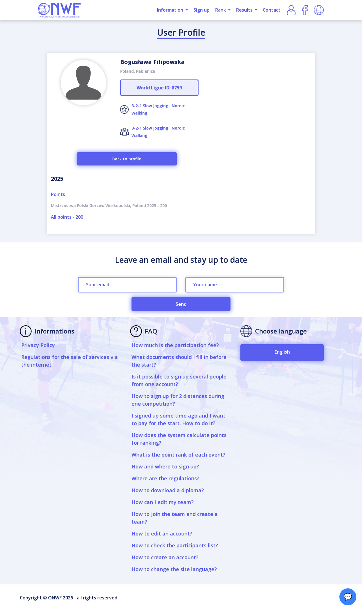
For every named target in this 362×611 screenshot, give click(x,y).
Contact (272, 10)
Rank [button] (221, 10)
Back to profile (126, 159)
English (282, 352)
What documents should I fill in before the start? (179, 361)
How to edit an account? (162, 533)
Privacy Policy (38, 345)
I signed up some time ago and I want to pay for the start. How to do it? (178, 419)
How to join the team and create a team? (175, 518)
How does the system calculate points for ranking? (179, 439)
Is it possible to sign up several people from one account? (179, 380)
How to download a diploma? (168, 490)
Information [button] (170, 10)
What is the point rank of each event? (178, 454)
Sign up (201, 10)
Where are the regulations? (165, 478)
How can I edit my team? (163, 502)
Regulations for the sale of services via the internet (69, 361)
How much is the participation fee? (175, 345)
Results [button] (245, 10)
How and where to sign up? (165, 466)
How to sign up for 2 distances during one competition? (178, 400)
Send (181, 304)
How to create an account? (165, 557)
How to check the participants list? (175, 545)
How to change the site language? (174, 569)
